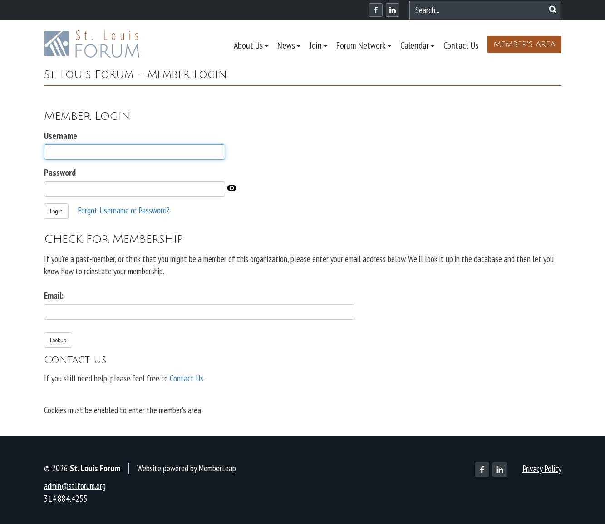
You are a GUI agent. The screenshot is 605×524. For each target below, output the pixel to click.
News (288, 45)
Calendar (417, 45)
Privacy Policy (541, 468)
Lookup (58, 340)
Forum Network (363, 45)
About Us (251, 45)
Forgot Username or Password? (123, 210)
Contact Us (460, 45)
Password (60, 172)
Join (318, 45)
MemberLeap (217, 468)
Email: (54, 295)
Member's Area (524, 44)
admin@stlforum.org (75, 485)
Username (60, 135)
